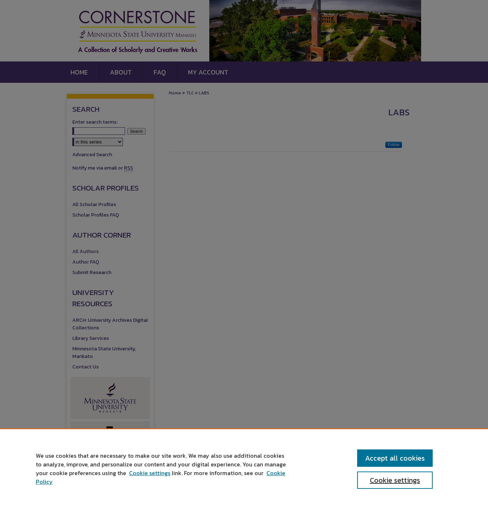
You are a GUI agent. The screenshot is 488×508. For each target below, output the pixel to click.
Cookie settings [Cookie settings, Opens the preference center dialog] (395, 480)
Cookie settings (149, 473)
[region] (244, 468)
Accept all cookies (395, 458)
